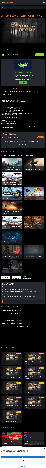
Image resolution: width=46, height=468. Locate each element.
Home (2, 12)
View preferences (23, 463)
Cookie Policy (22, 466)
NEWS (4, 155)
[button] (44, 448)
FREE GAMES (29, 155)
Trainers (21, 12)
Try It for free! (39, 54)
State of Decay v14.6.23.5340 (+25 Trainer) (12, 310)
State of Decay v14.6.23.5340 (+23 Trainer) (12, 313)
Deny (23, 460)
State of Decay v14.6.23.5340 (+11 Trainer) (12, 317)
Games (7, 12)
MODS (20, 155)
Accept (23, 457)
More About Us (23, 144)
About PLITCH (23, 82)
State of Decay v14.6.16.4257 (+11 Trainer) (12, 320)
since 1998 (40, 137)
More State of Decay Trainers (23, 326)
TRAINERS (12, 155)
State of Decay (14, 12)
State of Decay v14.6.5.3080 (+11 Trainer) (12, 323)
